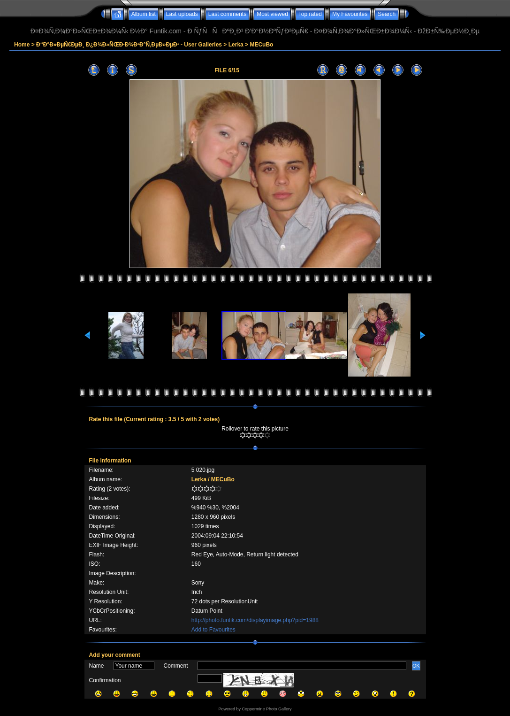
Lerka (236, 44)
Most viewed (272, 14)
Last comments (227, 14)
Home (22, 44)
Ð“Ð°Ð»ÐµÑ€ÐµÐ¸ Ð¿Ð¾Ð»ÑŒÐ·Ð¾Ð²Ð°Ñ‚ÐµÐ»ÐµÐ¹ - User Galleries (129, 44)
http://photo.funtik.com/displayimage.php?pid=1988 (255, 620)
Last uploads (182, 14)
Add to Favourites (213, 629)
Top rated (310, 14)
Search (387, 14)
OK (416, 666)
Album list (143, 14)
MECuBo (261, 44)
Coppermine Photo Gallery (266, 709)
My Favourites (349, 14)
